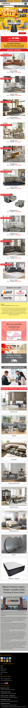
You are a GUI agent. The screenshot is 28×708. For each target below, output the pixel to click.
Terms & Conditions (4, 672)
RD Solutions (24, 706)
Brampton (12, 614)
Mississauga (17, 614)
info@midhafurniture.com (7, 680)
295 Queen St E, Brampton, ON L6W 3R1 (7, 689)
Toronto (12, 637)
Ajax (6, 634)
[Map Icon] (23, 4)
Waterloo (20, 637)
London (2, 638)
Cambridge (3, 615)
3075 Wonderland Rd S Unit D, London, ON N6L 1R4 (9, 697)
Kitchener (7, 636)
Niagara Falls (22, 636)
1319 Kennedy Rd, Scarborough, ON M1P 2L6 (8, 693)
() (18, 6)
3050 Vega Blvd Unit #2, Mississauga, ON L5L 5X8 (9, 701)
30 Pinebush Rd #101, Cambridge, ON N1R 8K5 (9, 705)
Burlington (14, 634)
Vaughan (16, 637)
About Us (2, 665)
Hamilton (3, 636)
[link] (25, 4)
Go (15, 6)
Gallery (2, 667)
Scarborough (23, 614)
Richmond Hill (7, 637)
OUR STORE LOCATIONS (14, 45)
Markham (11, 636)
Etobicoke (23, 634)
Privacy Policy (3, 670)
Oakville (2, 637)
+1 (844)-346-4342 (7, 678)
